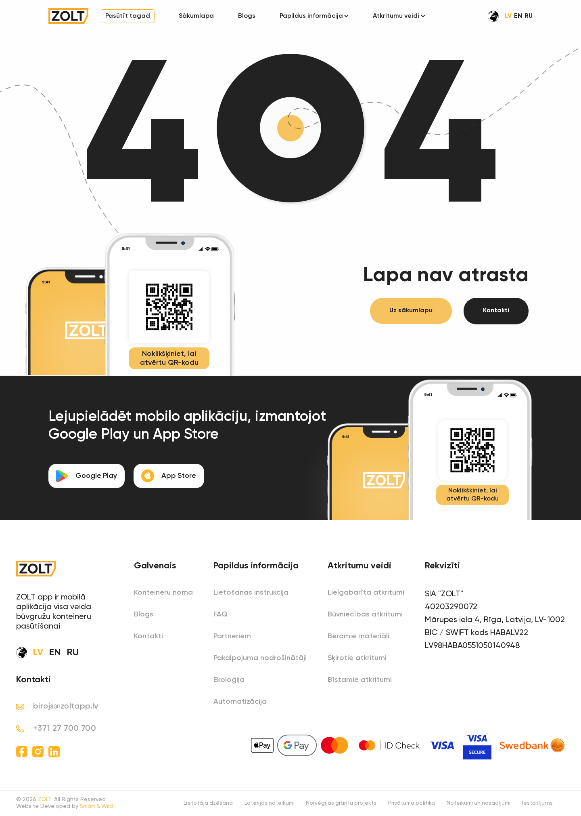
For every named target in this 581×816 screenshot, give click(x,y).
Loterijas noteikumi (262, 804)
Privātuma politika (408, 804)
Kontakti (496, 311)
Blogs (246, 16)
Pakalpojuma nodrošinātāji (260, 658)
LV (508, 16)
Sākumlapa (196, 16)
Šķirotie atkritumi (357, 658)
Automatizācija (240, 701)
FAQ (220, 614)
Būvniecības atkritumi (365, 614)
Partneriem (232, 636)
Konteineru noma (163, 592)
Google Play (87, 475)
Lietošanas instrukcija (250, 592)
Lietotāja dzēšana (200, 804)
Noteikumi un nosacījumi (477, 804)
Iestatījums (537, 804)
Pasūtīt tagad (127, 16)
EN (518, 16)
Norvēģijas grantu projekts (336, 804)
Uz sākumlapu (410, 311)
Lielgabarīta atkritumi (366, 592)
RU (529, 16)
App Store (171, 475)
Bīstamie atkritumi (360, 680)
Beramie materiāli (358, 636)
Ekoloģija (229, 680)
